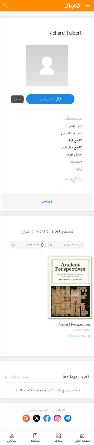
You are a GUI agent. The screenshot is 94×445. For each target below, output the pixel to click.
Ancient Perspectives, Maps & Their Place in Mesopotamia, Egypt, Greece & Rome (74, 324)
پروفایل (11, 438)
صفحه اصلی (82, 438)
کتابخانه (35, 438)
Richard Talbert (81, 330)
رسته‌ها (59, 438)
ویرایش (47, 201)
